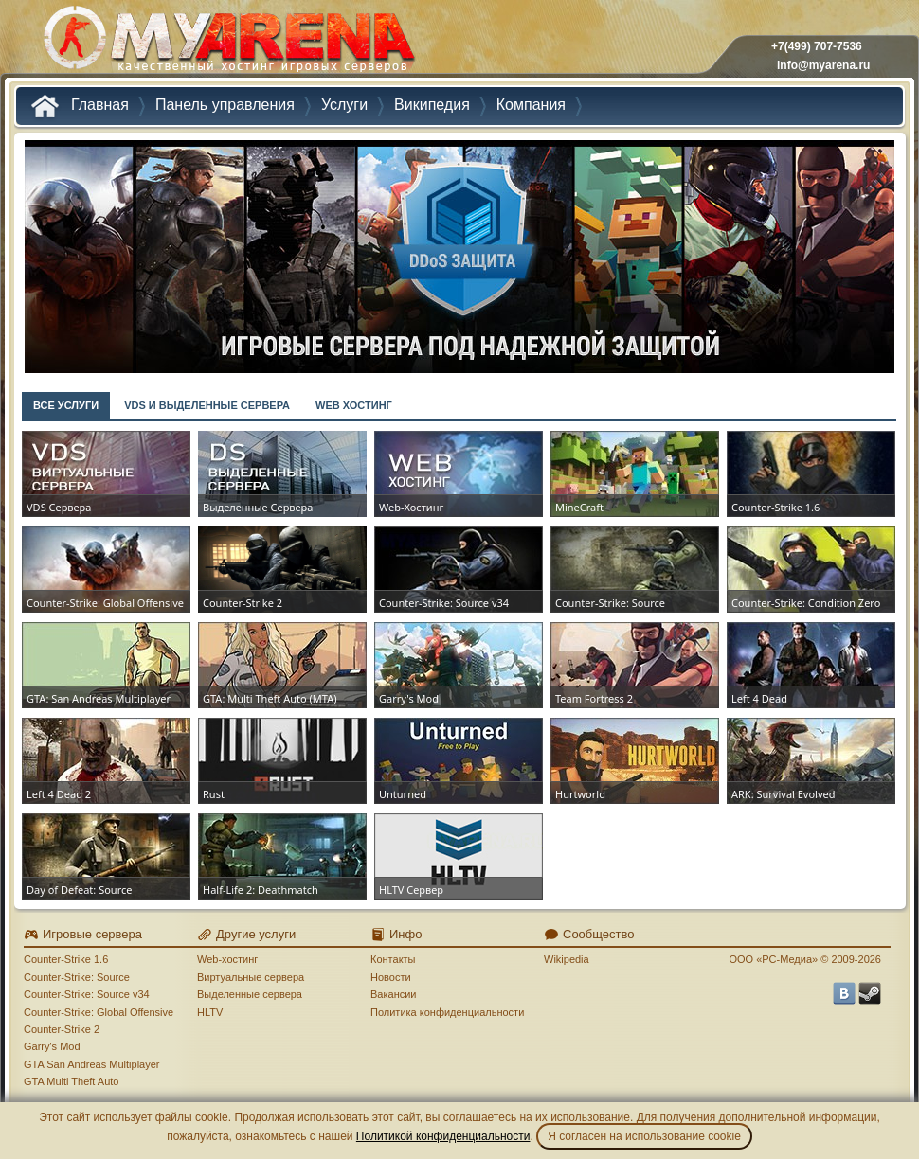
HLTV (210, 1012)
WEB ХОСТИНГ (353, 405)
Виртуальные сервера (250, 977)
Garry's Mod (52, 1046)
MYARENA (227, 42)
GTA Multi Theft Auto (71, 1081)
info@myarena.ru (823, 65)
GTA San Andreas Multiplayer (91, 1064)
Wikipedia (566, 959)
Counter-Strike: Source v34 (87, 994)
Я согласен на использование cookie (644, 1136)
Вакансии (393, 994)
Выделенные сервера (249, 994)
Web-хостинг (227, 959)
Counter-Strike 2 (61, 1029)
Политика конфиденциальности (447, 1012)
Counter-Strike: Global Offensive (98, 1012)
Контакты (393, 959)
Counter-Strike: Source (77, 977)
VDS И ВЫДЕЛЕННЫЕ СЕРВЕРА (207, 405)
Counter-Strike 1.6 (66, 959)
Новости (390, 977)
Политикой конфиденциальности (443, 1136)
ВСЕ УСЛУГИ (66, 405)
